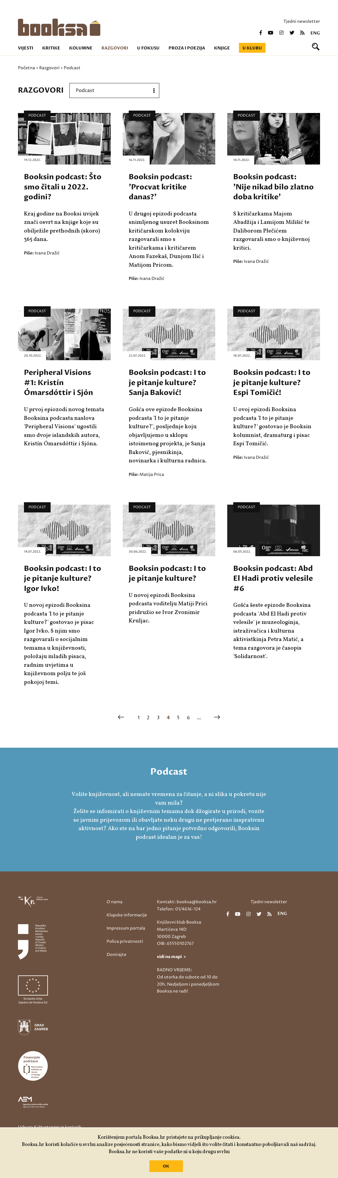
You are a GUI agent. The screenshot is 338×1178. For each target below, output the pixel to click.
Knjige (222, 48)
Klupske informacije (127, 915)
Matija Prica (152, 474)
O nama (114, 902)
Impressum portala (126, 928)
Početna (26, 68)
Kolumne (81, 48)
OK (166, 1166)
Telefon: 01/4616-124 (179, 909)
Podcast (37, 115)
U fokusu (148, 48)
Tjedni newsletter (302, 21)
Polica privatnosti (125, 941)
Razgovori (114, 48)
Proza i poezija (187, 48)
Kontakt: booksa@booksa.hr (187, 902)
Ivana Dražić (47, 253)
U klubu (252, 48)
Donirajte (116, 954)
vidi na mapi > (171, 957)
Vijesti (25, 48)
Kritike (51, 48)
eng (315, 33)
